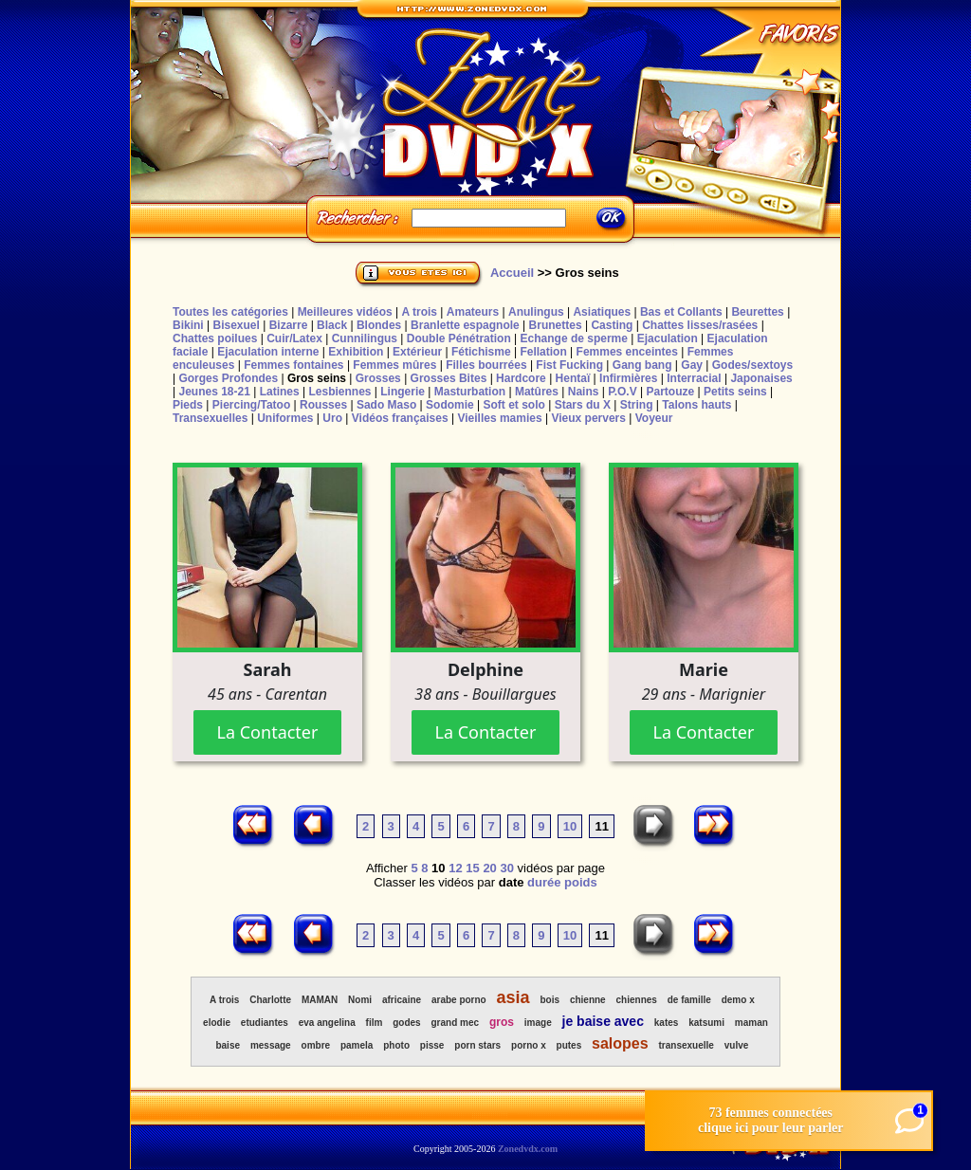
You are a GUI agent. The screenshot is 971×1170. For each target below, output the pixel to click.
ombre (316, 1045)
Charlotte (270, 1000)
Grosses (378, 378)
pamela (356, 1045)
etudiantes (264, 1022)
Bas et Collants (681, 312)
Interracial (694, 378)
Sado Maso (386, 404)
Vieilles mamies (499, 418)
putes (569, 1045)
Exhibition (355, 351)
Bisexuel (235, 325)
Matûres (537, 391)
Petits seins (735, 391)
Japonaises (761, 378)
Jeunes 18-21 (213, 391)
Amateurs (473, 312)
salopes (620, 1043)
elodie (216, 1022)
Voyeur (654, 418)
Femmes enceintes (627, 351)
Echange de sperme (574, 338)
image (538, 1022)
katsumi (706, 1022)
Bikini (188, 325)
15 (472, 868)
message (270, 1045)
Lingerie (402, 391)
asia (513, 997)
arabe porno (458, 1000)
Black (332, 325)
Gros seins (316, 378)
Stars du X (583, 404)
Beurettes (757, 312)
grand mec (455, 1022)
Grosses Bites (449, 378)
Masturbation (469, 391)
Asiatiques (602, 312)
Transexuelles (210, 418)
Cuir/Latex (294, 338)
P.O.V (622, 391)
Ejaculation (667, 338)
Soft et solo (514, 404)
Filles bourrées (486, 365)
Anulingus (536, 312)
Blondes (379, 325)
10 (570, 826)
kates (666, 1022)
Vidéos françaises (400, 418)
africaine (401, 1000)
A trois (419, 312)
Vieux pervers (588, 418)
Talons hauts (696, 404)
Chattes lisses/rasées (700, 325)
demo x (738, 1000)
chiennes (636, 1000)
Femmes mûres (394, 365)
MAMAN (320, 1000)
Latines (280, 391)
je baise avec (603, 1021)
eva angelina (327, 1022)
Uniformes (285, 418)
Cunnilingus (364, 338)
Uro (332, 418)
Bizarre (288, 325)
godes (406, 1022)
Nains (583, 391)
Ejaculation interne (268, 351)
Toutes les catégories (230, 312)
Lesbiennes (339, 391)
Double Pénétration (459, 338)
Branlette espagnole (465, 325)
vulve (736, 1045)
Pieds (188, 404)
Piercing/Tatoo (251, 404)
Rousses (323, 404)
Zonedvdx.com (528, 1148)
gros (501, 1022)
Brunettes (555, 325)
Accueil (512, 272)
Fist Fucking (569, 365)
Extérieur (417, 351)
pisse (432, 1045)
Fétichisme (481, 351)
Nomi (360, 1000)
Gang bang (642, 365)
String (636, 404)
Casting (611, 325)
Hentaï (573, 378)
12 (455, 868)
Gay (692, 365)
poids (580, 882)
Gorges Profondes (228, 378)
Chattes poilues (215, 338)
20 (489, 868)
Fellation (543, 351)
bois (549, 1000)
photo (396, 1045)
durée (543, 882)
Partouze (670, 391)
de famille (689, 1000)
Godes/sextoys (752, 365)
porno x (528, 1045)
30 (506, 868)
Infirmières (628, 378)
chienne (588, 1000)
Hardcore (521, 378)
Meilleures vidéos (345, 312)
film (374, 1022)
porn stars (477, 1045)
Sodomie (450, 404)
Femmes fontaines (293, 365)
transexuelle (686, 1045)
